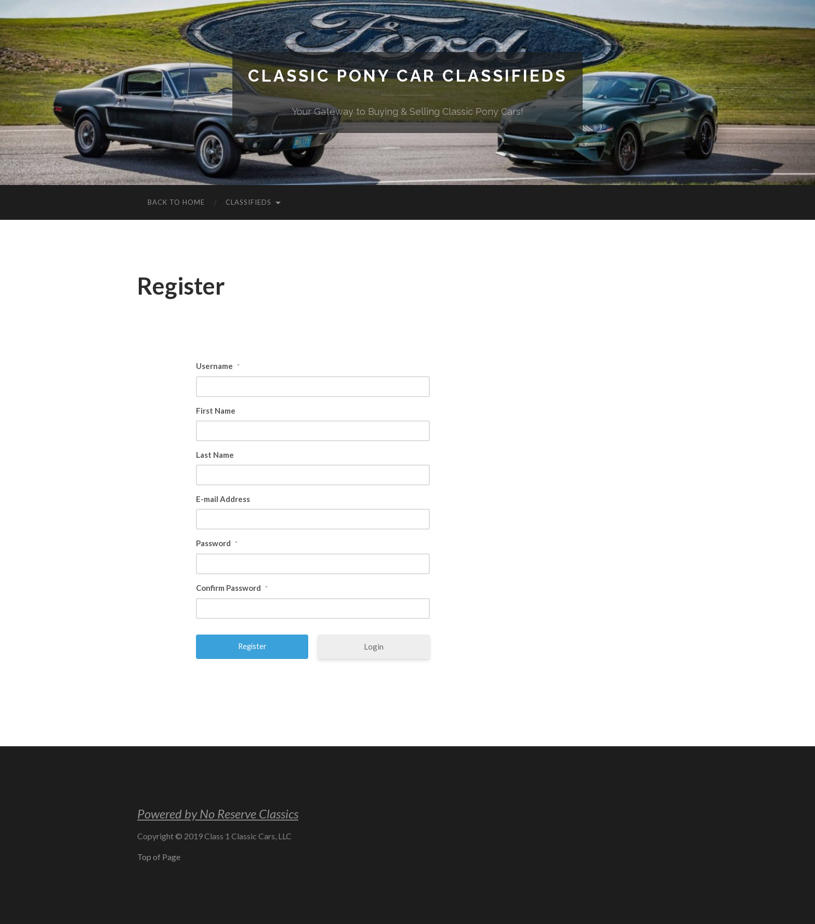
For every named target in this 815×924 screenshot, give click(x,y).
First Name (215, 410)
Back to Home (176, 202)
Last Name (215, 454)
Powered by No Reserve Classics (217, 813)
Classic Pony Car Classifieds (407, 75)
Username (218, 366)
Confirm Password (232, 587)
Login (374, 646)
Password (217, 543)
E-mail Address (223, 499)
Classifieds (248, 202)
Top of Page (158, 857)
